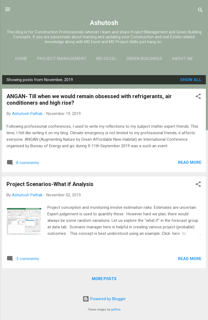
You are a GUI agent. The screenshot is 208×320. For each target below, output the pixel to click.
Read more (190, 162)
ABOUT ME (182, 58)
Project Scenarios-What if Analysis (49, 184)
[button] (198, 97)
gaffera (116, 309)
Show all (191, 79)
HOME (21, 58)
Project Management (61, 58)
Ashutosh (104, 23)
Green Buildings (144, 58)
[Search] (200, 11)
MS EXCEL (106, 58)
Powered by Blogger (104, 298)
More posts (104, 279)
